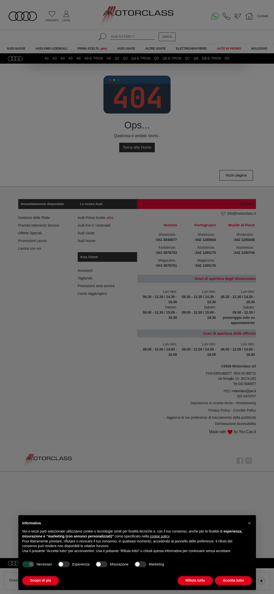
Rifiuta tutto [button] (195, 580)
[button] (249, 523)
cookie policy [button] (159, 536)
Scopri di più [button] (40, 580)
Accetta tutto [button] (233, 580)
